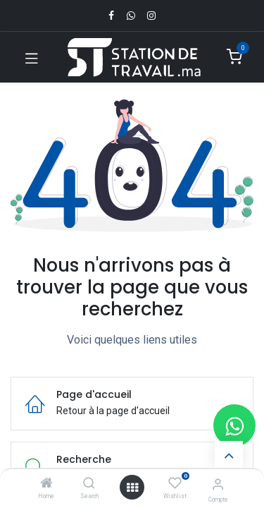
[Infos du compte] (218, 484)
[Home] (46, 484)
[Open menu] (132, 487)
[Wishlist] (175, 483)
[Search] (89, 484)
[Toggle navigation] (32, 57)
